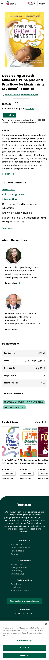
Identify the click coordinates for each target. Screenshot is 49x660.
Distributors (16, 587)
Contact (15, 554)
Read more (9, 228)
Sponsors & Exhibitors (20, 590)
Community (16, 570)
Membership (16, 564)
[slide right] (45, 451)
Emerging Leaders (19, 567)
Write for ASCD (18, 574)
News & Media (17, 551)
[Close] (46, 626)
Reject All (24, 650)
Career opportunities (20, 547)
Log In (42, 3)
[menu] (2, 3)
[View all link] (41, 422)
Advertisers (16, 584)
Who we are (16, 544)
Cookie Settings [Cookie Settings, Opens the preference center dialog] (24, 643)
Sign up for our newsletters (24, 601)
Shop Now (9, 115)
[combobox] (21, 102)
